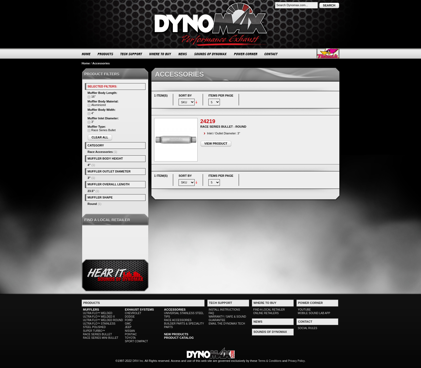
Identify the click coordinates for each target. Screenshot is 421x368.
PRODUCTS (105, 54)
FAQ (211, 313)
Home (86, 63)
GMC (128, 323)
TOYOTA (130, 337)
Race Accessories (100, 151)
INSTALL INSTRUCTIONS (224, 309)
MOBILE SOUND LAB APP (314, 313)
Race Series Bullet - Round (223, 126)
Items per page (220, 95)
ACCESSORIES (175, 309)
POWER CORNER (246, 54)
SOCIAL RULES (307, 328)
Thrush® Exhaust (328, 53)
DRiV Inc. (138, 360)
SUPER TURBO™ (94, 330)
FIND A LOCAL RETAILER (269, 309)
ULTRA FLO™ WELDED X (99, 316)
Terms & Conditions (270, 360)
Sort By (185, 95)
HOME (86, 54)
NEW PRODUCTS (176, 334)
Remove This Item (89, 96)
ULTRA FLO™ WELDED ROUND (103, 320)
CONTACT (271, 54)
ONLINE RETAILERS (266, 313)
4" (89, 165)
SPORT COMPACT (136, 341)
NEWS (182, 54)
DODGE (130, 316)
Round (92, 203)
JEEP (128, 327)
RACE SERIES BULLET (97, 334)
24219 (207, 121)
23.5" (91, 191)
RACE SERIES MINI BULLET (100, 337)
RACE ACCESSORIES (177, 320)
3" (89, 177)
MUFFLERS (91, 309)
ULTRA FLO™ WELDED (97, 313)
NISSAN (130, 330)
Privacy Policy (296, 360)
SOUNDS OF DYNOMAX (210, 54)
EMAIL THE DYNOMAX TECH (227, 323)
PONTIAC (131, 334)
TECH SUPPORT (131, 54)
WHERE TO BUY (160, 54)
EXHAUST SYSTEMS (139, 309)
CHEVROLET (133, 313)
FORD (128, 320)
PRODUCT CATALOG (179, 337)
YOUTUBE (304, 309)
